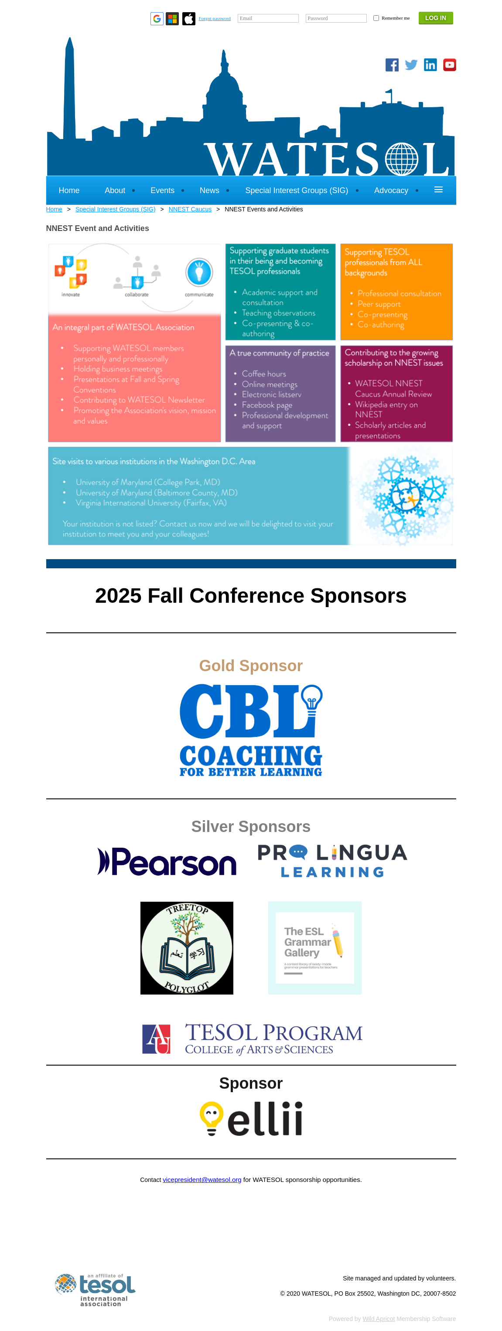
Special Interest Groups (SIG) (115, 209)
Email (246, 18)
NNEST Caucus (190, 209)
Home (54, 209)
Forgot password (215, 18)
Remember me (396, 17)
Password (318, 18)
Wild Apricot (379, 1318)
